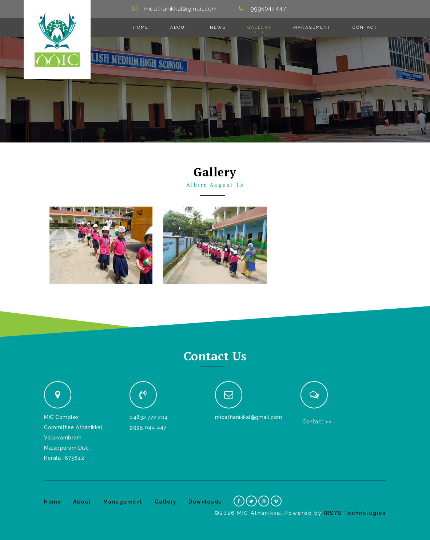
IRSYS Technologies (355, 513)
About (179, 27)
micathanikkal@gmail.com (180, 8)
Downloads (205, 502)
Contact (365, 27)
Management (312, 27)
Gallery (259, 27)
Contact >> (316, 421)
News (218, 27)
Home (140, 27)
